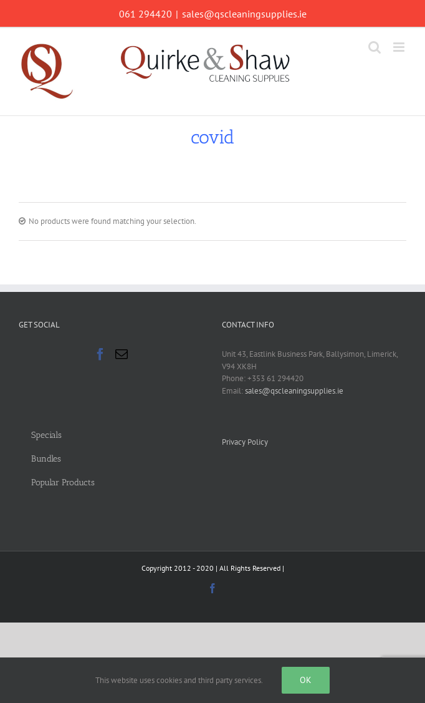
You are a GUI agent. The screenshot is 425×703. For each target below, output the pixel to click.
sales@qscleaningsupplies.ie (244, 13)
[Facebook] (100, 354)
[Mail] (121, 354)
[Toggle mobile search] (374, 47)
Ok (306, 680)
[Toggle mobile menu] (399, 47)
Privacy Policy (245, 442)
